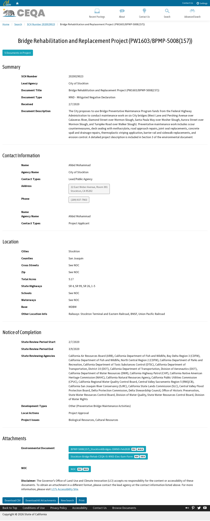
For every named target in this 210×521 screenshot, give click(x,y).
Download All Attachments (40, 500)
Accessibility (79, 508)
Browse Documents (124, 508)
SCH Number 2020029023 (41, 24)
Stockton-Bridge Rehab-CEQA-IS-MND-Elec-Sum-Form (108, 456)
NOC (80, 469)
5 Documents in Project (18, 53)
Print (82, 500)
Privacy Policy (58, 508)
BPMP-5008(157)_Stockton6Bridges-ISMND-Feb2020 (107, 449)
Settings (201, 3)
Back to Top (9, 508)
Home (5, 24)
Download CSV (13, 500)
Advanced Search (192, 12)
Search (167, 12)
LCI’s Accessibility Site (64, 490)
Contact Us (187, 2)
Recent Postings (97, 12)
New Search (67, 500)
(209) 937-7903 (79, 200)
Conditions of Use (34, 508)
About (122, 12)
